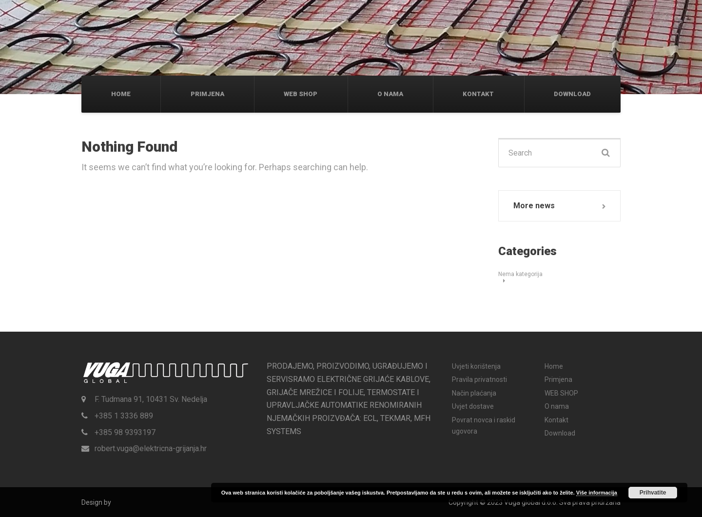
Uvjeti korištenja (476, 366)
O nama (390, 94)
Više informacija (596, 493)
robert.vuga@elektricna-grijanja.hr (151, 448)
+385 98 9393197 (125, 432)
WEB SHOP (300, 94)
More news (534, 205)
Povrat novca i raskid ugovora (483, 425)
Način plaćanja (474, 393)
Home (121, 94)
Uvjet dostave (473, 406)
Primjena (207, 94)
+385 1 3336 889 (124, 415)
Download (572, 94)
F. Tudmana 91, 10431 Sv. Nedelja (151, 399)
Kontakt (478, 94)
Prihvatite (653, 492)
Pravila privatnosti (479, 379)
